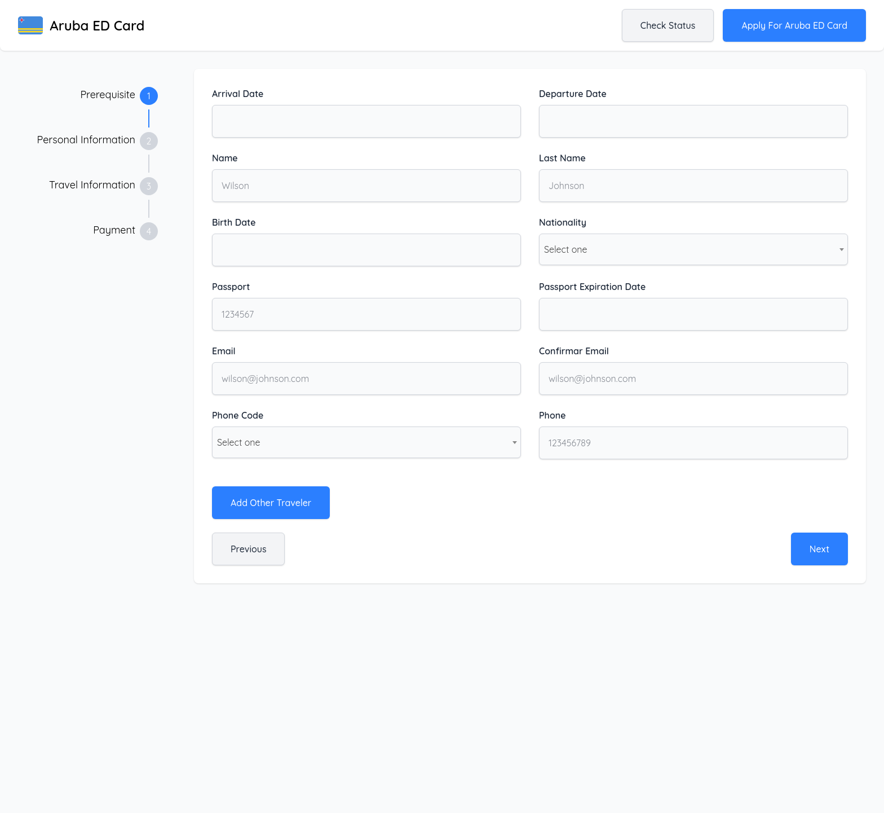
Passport (231, 286)
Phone (552, 415)
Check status (668, 25)
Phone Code (237, 415)
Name (225, 158)
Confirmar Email (574, 351)
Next (819, 549)
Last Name (562, 158)
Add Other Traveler (271, 502)
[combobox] (693, 249)
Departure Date (573, 93)
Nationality (562, 222)
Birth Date (234, 222)
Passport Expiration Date (592, 286)
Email (224, 351)
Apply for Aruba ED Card (794, 25)
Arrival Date (237, 93)
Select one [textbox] (565, 249)
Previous (248, 549)
